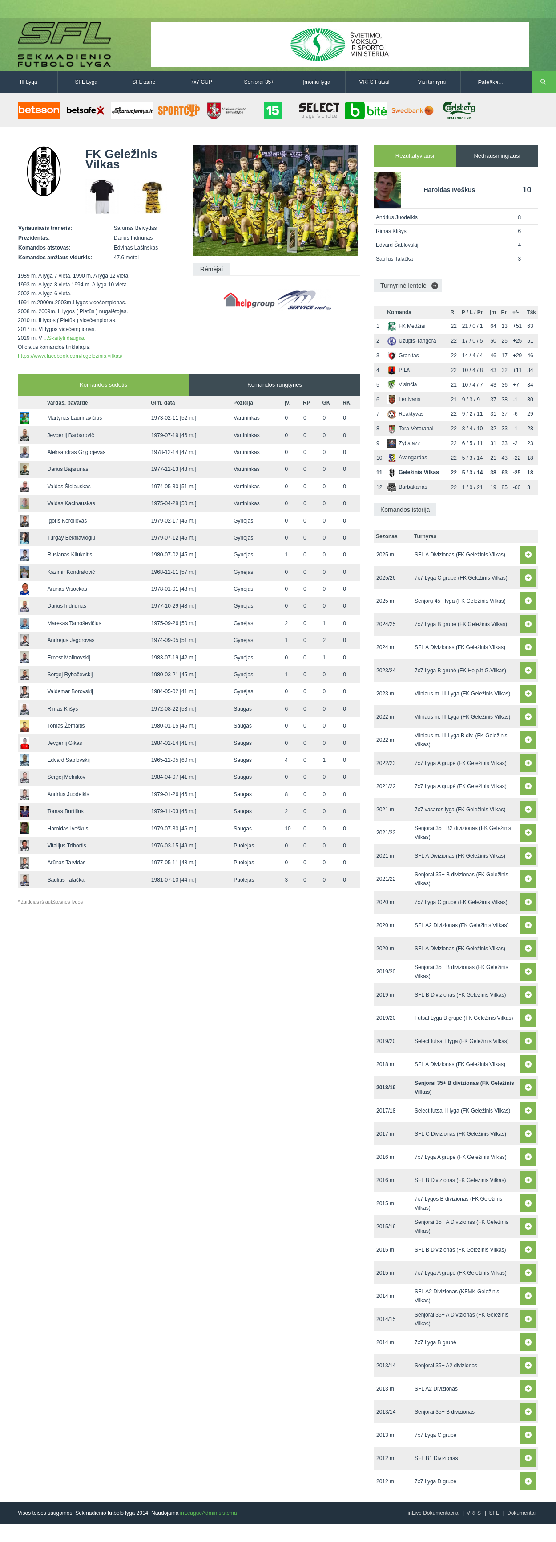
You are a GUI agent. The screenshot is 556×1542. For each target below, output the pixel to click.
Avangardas (407, 457)
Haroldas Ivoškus (67, 829)
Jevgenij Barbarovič (70, 435)
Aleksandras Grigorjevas (76, 452)
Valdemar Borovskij (70, 691)
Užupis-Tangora (411, 341)
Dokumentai (521, 1513)
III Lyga (28, 82)
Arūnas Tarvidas (66, 862)
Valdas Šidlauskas (68, 486)
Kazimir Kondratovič (71, 572)
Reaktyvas (405, 414)
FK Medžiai (406, 326)
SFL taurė (143, 82)
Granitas (403, 355)
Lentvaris (403, 399)
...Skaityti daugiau (65, 338)
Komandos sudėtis (103, 384)
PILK (398, 370)
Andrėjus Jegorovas (70, 640)
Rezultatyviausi (414, 155)
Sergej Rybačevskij (70, 674)
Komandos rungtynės (274, 384)
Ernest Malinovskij (68, 657)
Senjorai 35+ (259, 82)
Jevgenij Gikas (64, 743)
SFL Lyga (86, 82)
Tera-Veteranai (410, 428)
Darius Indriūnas (66, 606)
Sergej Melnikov (66, 777)
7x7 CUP (201, 82)
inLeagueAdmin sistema (208, 1513)
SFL (494, 1513)
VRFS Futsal (374, 82)
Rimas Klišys (62, 709)
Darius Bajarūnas (67, 469)
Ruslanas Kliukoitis (69, 555)
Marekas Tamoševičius (74, 623)
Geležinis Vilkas (413, 472)
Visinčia (402, 384)
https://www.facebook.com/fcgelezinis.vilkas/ (70, 356)
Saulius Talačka (65, 880)
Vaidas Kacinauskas (71, 503)
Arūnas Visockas (67, 589)
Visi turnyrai (432, 82)
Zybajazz (403, 443)
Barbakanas (407, 487)
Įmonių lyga (316, 82)
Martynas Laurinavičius (74, 418)
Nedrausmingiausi (497, 155)
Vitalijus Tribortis (66, 846)
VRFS (474, 1513)
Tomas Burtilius (65, 811)
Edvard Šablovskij (68, 760)
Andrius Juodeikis (68, 794)
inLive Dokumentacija (432, 1513)
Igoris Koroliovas (67, 521)
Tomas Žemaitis (66, 726)
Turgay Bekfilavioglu (71, 538)
